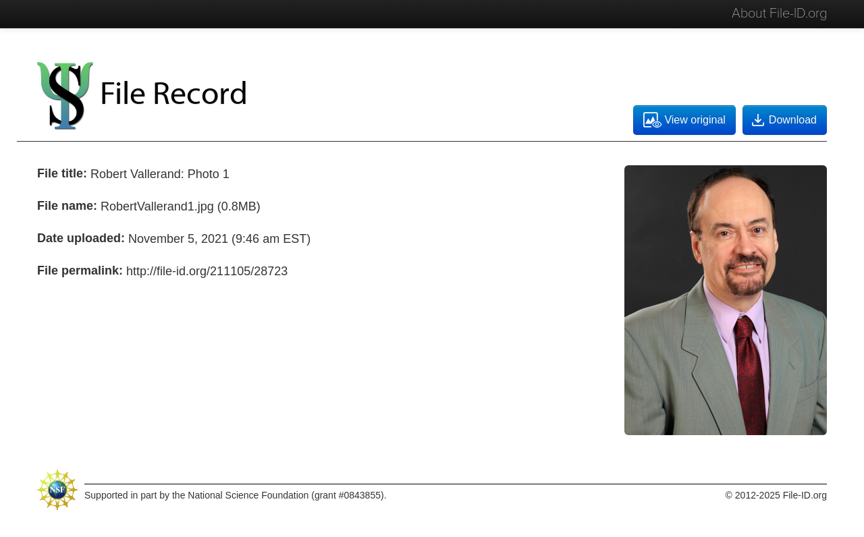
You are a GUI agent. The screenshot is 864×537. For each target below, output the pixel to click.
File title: (62, 173)
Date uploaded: (81, 238)
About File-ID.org (779, 13)
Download (783, 120)
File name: (67, 206)
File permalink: (80, 270)
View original (684, 120)
